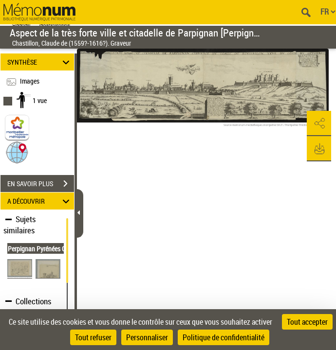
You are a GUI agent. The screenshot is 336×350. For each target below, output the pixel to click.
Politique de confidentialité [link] (223, 337)
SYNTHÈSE (39, 61)
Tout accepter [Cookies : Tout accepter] (307, 321)
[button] (17, 152)
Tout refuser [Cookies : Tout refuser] (93, 337)
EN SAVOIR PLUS (40, 184)
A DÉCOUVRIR (39, 201)
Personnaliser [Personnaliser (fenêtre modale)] (147, 337)
